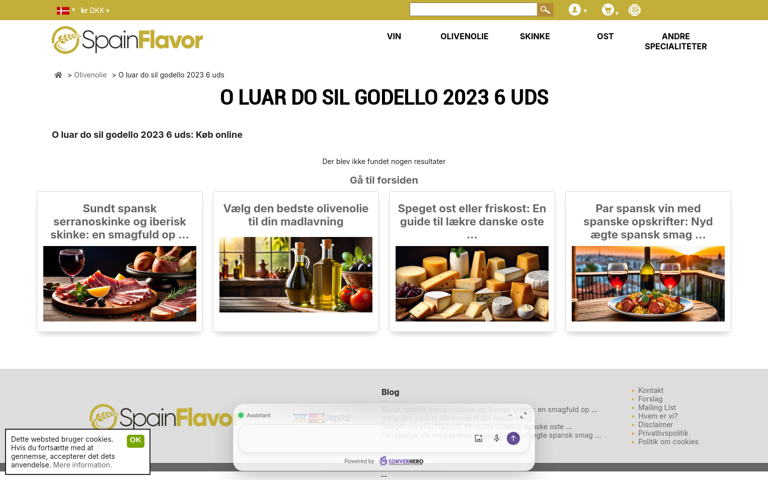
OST (605, 36)
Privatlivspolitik (663, 433)
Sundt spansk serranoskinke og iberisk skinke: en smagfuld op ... (119, 221)
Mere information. (82, 464)
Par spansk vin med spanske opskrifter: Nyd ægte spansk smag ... (648, 221)
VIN (394, 36)
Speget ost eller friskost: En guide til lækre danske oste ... (472, 221)
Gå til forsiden (384, 180)
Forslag (650, 398)
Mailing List (657, 407)
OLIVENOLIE (464, 36)
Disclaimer (655, 424)
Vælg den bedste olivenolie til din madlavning (296, 215)
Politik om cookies (668, 441)
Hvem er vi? (657, 416)
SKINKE (535, 36)
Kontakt (650, 390)
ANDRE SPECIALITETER (676, 41)
